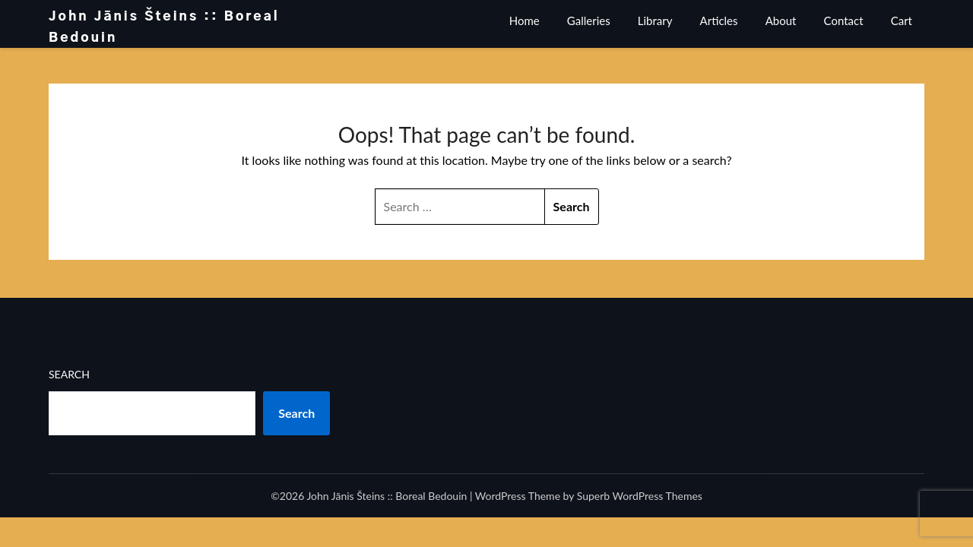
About (781, 20)
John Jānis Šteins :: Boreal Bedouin (164, 27)
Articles (719, 20)
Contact (844, 20)
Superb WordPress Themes (639, 495)
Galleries (588, 20)
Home (524, 20)
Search (69, 374)
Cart (901, 20)
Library (655, 20)
